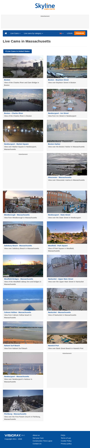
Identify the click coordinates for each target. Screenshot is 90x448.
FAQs (63, 435)
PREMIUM (80, 33)
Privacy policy (66, 444)
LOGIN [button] (69, 33)
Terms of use (66, 438)
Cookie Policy (66, 441)
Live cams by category (33, 33)
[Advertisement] (44, 23)
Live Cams (15, 33)
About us (36, 435)
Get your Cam (38, 438)
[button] (61, 33)
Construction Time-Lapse (42, 441)
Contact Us (37, 444)
